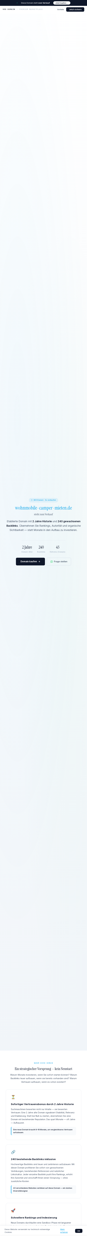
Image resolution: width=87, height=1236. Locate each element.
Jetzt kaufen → (61, 3)
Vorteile (60, 9)
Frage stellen (59, 561)
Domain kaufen (30, 561)
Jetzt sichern (75, 9)
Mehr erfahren (64, 1230)
